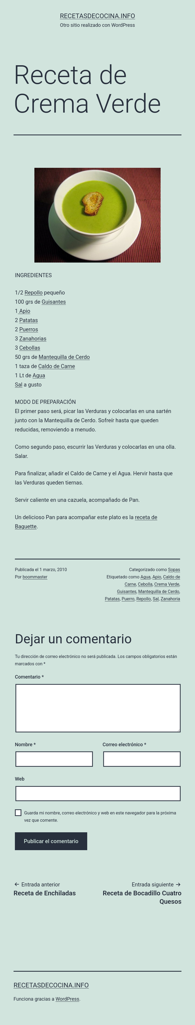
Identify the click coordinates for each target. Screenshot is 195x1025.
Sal (18, 384)
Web (19, 779)
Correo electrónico (124, 744)
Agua (38, 375)
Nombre (25, 744)
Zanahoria (170, 598)
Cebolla (145, 584)
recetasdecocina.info (97, 16)
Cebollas (29, 348)
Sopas (174, 569)
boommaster (35, 576)
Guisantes (54, 302)
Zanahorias (32, 338)
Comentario (29, 677)
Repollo (34, 292)
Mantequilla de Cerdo (64, 357)
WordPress (67, 999)
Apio (24, 311)
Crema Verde (166, 584)
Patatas (28, 320)
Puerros (28, 329)
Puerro (128, 598)
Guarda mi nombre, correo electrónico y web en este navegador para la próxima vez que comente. (100, 816)
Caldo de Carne (56, 366)
